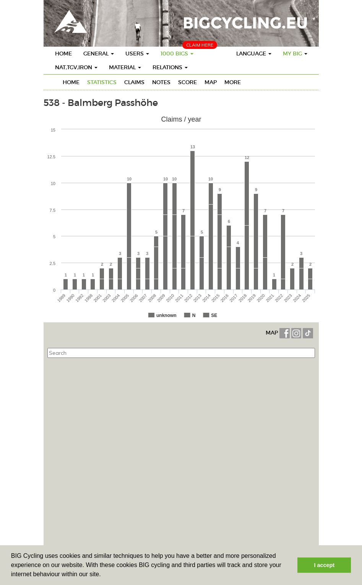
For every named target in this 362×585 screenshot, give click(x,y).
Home (63, 53)
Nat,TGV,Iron (76, 67)
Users (137, 53)
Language (253, 53)
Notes (161, 82)
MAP (272, 332)
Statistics (102, 82)
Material (125, 67)
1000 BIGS (177, 53)
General (98, 53)
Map (211, 82)
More (232, 82)
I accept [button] (324, 565)
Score (187, 82)
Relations (170, 67)
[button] (103, 575)
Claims (134, 82)
